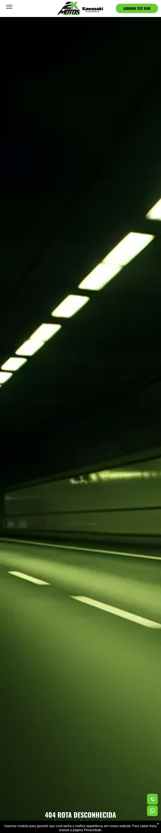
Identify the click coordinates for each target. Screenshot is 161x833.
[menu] (9, 6)
